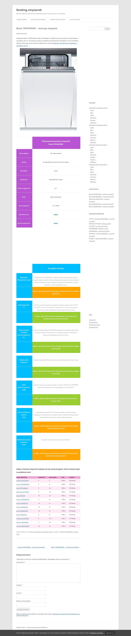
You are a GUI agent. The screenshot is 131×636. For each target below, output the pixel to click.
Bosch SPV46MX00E (22, 507)
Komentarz (20, 562)
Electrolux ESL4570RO (22, 492)
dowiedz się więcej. (96, 633)
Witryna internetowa (23, 601)
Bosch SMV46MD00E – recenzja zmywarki (101, 197)
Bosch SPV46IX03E (21, 515)
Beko (91, 113)
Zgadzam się (110, 633)
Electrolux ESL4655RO (22, 518)
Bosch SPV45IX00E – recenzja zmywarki (30, 547)
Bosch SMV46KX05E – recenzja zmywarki (101, 194)
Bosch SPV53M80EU (22, 488)
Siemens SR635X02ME (22, 526)
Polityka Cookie (75, 19)
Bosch (56, 223)
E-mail (19, 593)
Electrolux (93, 118)
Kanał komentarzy (94, 325)
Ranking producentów (57, 19)
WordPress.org (93, 327)
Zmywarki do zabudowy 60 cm (98, 125)
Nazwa (19, 585)
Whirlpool (93, 123)
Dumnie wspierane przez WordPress (37, 627)
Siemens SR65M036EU (22, 484)
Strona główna (21, 19)
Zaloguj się (92, 320)
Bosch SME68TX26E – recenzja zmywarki (101, 204)
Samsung (93, 137)
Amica (92, 110)
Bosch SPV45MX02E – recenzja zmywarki (65, 547)
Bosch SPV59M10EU (22, 503)
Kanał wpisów (93, 322)
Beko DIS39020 (20, 496)
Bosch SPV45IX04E (66, 532)
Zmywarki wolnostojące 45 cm (98, 145)
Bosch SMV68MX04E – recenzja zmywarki (101, 206)
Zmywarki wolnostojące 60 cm (98, 164)
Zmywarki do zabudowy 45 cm (43, 532)
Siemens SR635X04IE (22, 522)
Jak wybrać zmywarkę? (38, 19)
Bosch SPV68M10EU (22, 511)
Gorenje (92, 157)
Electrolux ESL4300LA (22, 480)
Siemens (92, 120)
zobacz (56, 214)
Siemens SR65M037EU (22, 499)
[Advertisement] (48, 244)
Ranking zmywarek (29, 10)
